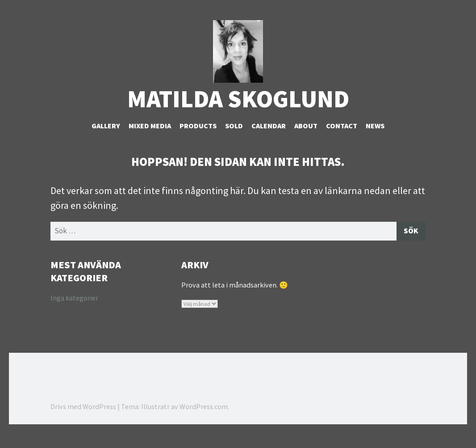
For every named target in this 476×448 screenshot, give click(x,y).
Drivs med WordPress (83, 421)
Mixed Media (150, 139)
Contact (341, 139)
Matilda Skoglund (238, 112)
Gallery (106, 139)
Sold (234, 139)
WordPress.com (204, 421)
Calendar (268, 139)
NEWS (375, 139)
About (305, 139)
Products (198, 139)
